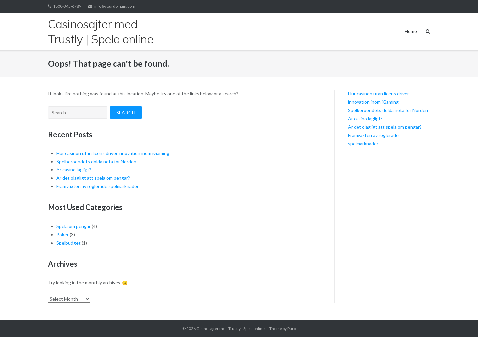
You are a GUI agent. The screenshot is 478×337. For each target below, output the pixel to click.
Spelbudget (68, 243)
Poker (62, 234)
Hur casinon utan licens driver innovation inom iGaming (112, 153)
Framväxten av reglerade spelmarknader (97, 186)
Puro (291, 328)
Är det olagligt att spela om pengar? (93, 178)
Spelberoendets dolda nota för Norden (96, 161)
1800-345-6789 (67, 6)
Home (411, 31)
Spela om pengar (73, 226)
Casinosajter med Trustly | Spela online (230, 328)
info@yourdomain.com (114, 6)
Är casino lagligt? (73, 169)
